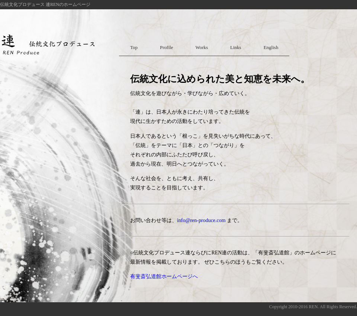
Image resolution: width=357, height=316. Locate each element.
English (271, 47)
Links (235, 47)
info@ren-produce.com (201, 220)
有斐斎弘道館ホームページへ (164, 276)
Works (201, 47)
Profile (166, 47)
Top (134, 47)
